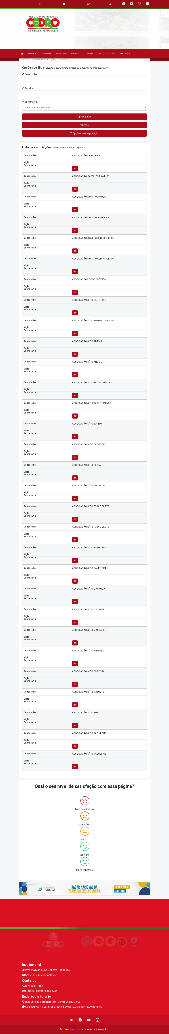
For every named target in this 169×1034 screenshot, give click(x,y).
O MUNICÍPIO (47, 54)
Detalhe (28, 88)
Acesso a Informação (43, 59)
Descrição (29, 74)
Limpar (85, 125)
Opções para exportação (84, 133)
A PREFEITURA (32, 54)
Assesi (71, 1029)
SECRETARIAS (61, 54)
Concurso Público (110, 54)
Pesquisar (84, 116)
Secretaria (29, 101)
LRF (100, 54)
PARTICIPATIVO (125, 54)
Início (25, 59)
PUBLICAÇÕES (76, 54)
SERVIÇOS (89, 54)
